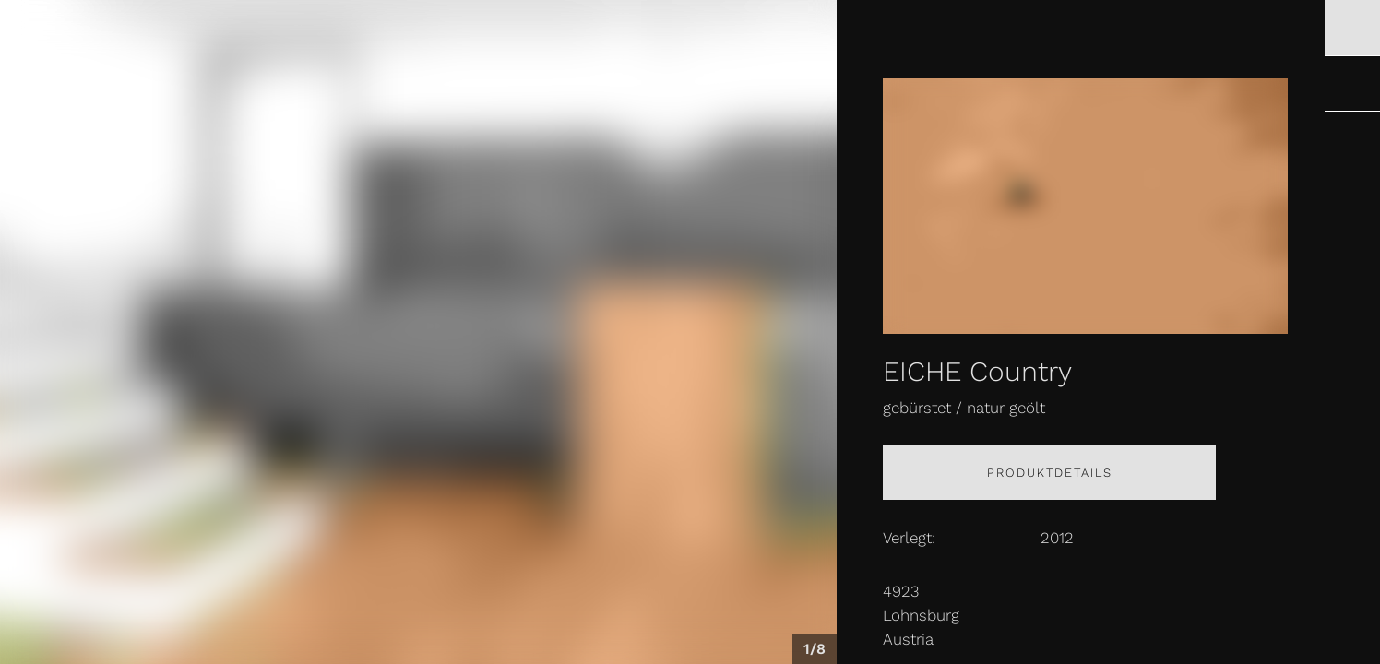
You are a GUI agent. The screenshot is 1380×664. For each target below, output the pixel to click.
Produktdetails (1049, 473)
